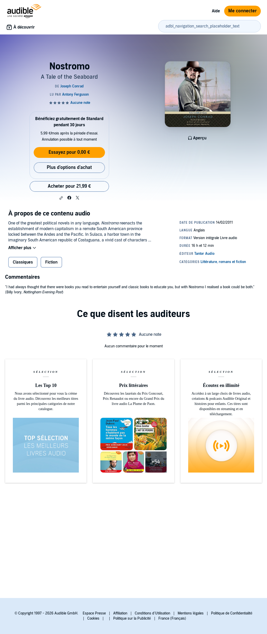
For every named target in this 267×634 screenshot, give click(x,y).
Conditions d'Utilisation (152, 613)
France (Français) (172, 618)
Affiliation (120, 613)
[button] (61, 198)
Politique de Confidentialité (231, 613)
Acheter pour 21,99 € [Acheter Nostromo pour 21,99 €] (69, 186)
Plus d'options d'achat (69, 167)
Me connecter (242, 11)
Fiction (51, 262)
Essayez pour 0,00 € (69, 152)
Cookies (93, 618)
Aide (216, 11)
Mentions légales (191, 613)
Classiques (23, 262)
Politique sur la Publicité (132, 618)
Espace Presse (94, 613)
